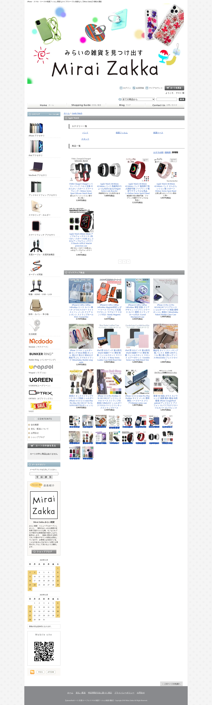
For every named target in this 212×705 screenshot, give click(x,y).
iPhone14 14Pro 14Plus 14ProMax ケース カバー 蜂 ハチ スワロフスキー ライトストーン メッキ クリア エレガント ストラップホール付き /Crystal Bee (81, 298)
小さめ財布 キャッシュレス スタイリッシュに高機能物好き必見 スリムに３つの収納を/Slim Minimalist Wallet (101, 421)
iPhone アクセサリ (37, 128)
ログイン (127, 88)
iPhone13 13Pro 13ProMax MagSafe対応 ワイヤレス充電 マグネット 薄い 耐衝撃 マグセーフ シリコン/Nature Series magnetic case (141, 421)
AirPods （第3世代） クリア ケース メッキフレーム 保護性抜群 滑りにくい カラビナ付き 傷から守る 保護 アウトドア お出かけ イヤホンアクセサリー (114, 422)
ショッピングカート (174, 87)
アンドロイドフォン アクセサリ (43, 187)
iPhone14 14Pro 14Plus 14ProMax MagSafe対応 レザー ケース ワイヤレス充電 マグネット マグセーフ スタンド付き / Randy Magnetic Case (109, 298)
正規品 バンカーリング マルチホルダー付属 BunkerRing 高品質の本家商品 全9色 (167, 437)
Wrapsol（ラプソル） (41, 368)
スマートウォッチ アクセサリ (42, 227)
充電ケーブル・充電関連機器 (41, 247)
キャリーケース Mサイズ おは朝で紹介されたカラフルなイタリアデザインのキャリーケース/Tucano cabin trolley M (88, 453)
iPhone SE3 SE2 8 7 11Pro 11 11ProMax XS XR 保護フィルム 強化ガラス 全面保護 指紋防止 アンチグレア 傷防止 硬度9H (101, 437)
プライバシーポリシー (124, 693)
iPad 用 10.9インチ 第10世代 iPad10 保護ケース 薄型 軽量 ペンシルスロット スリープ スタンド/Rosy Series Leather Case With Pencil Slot (109, 342)
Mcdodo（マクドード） (41, 342)
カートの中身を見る (43, 445)
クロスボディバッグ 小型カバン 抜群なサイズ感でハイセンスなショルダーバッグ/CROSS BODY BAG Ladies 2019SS (88, 437)
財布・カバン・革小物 (39, 306)
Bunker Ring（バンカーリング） (43, 355)
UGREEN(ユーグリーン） (41, 381)
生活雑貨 (36, 326)
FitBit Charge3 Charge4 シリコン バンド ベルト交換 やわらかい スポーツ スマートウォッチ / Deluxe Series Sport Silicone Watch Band (81, 176)
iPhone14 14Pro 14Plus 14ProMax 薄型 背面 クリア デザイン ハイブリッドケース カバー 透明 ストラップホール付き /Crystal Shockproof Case (137, 298)
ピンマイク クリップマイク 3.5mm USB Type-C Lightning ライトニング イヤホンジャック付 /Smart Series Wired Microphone (88, 421)
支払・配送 (81, 693)
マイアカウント (156, 88)
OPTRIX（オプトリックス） (41, 394)
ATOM (50, 672)
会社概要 (35, 425)
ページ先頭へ (171, 683)
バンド (85, 133)
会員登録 (140, 88)
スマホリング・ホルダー (40, 207)
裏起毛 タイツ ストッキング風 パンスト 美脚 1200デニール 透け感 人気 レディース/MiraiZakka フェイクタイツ (165, 342)
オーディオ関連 (36, 267)
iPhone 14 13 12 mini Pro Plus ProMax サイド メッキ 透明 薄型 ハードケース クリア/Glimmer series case (137, 386)
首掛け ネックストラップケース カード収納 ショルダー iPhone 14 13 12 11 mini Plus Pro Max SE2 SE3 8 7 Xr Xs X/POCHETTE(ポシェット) (81, 388)
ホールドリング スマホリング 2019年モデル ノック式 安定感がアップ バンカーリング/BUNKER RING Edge (74, 421)
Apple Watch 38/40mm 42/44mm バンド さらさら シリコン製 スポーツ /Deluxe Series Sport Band (165, 174)
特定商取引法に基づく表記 (100, 693)
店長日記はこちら (43, 552)
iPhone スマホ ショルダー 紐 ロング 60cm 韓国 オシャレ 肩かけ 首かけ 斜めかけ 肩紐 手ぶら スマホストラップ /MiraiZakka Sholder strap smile (81, 343)
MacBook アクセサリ (38, 167)
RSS (40, 672)
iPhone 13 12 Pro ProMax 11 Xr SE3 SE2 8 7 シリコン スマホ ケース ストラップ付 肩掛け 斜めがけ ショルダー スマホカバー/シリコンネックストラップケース (109, 389)
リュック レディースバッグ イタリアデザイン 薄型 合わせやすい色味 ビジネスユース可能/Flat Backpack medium (74, 453)
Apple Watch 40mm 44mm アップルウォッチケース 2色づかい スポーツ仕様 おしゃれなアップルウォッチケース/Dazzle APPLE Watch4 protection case (81, 227)
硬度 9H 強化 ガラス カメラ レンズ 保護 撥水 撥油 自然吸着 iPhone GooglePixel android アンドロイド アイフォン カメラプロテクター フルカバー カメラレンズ (165, 389)
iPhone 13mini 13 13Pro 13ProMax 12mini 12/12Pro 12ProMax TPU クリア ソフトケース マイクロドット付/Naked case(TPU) (114, 437)
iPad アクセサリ (36, 147)
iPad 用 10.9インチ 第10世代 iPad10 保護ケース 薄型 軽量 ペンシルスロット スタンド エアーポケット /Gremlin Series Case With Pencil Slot (137, 342)
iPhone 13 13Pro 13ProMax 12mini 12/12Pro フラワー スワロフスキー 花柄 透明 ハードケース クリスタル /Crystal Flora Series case (74, 437)
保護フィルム (122, 133)
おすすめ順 (158, 152)
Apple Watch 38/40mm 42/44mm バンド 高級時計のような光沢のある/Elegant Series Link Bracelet (109, 174)
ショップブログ (125, 105)
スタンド (85, 139)
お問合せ (164, 105)
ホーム (47, 105)
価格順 (168, 152)
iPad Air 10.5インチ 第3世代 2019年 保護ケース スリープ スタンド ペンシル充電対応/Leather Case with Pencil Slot (154, 421)
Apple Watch (77, 113)
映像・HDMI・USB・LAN (40, 286)
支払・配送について (86, 105)
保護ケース (158, 133)
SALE (41, 406)
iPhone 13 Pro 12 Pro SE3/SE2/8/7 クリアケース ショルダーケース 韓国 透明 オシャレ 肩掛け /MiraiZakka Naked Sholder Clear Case (165, 297)
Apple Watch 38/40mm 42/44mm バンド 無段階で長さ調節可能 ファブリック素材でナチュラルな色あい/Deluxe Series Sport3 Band (137, 176)
